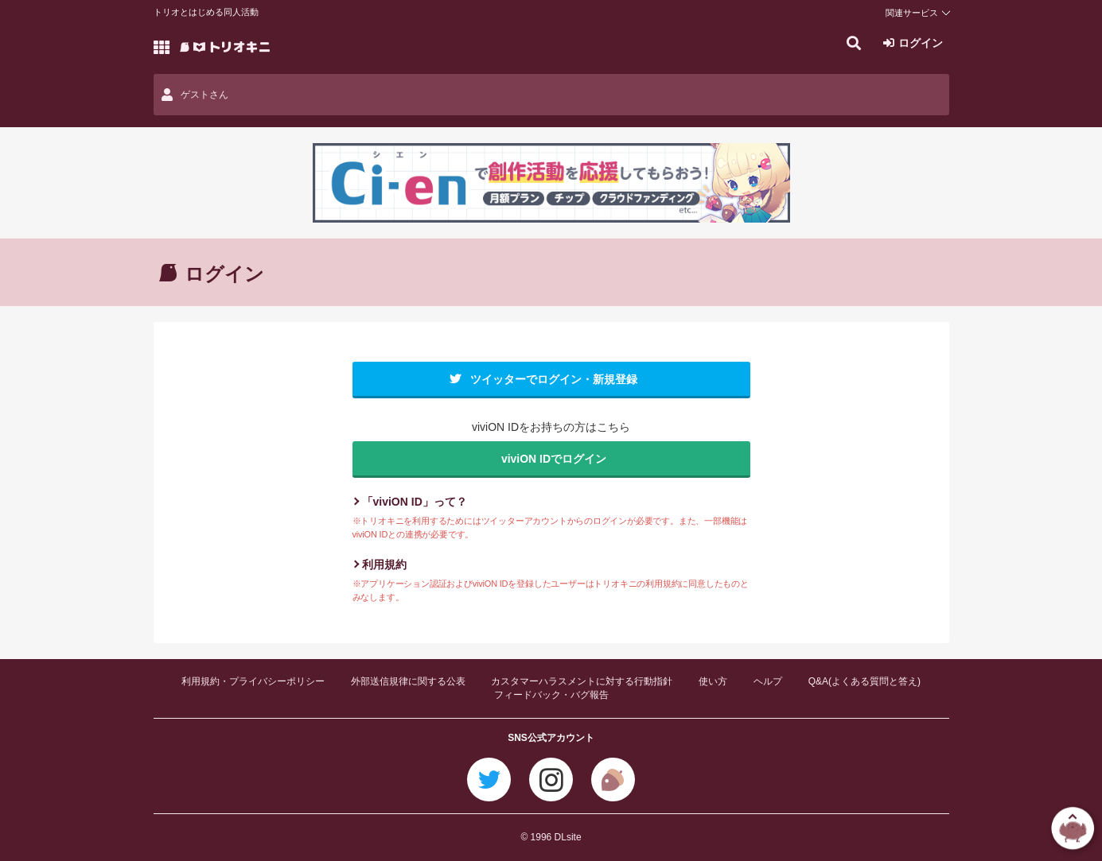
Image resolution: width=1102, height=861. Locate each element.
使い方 (713, 681)
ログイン (920, 43)
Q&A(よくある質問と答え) (864, 681)
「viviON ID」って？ (414, 501)
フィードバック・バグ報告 (551, 694)
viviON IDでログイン (553, 458)
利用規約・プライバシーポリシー (253, 681)
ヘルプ (767, 681)
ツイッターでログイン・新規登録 (553, 379)
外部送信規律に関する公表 (408, 681)
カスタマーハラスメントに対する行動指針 (581, 681)
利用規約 (384, 564)
